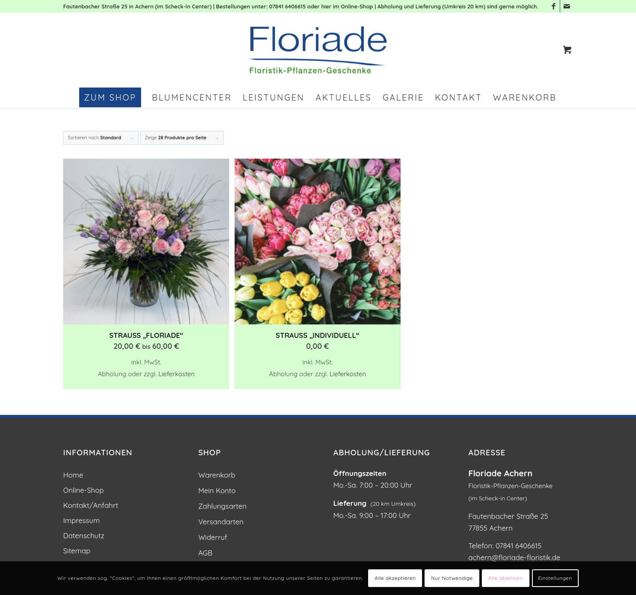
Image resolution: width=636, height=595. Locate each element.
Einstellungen (555, 578)
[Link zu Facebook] (554, 6)
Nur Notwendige (452, 578)
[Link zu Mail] (566, 6)
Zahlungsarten (222, 506)
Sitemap (77, 550)
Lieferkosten (176, 374)
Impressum (81, 520)
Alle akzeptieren (395, 578)
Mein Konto (217, 490)
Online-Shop (83, 490)
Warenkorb (216, 474)
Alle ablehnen (505, 578)
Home (73, 474)
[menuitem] (110, 97)
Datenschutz (83, 535)
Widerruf (212, 537)
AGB (205, 552)
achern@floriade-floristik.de (514, 557)
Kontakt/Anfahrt (90, 505)
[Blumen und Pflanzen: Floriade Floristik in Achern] (318, 50)
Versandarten (221, 521)
